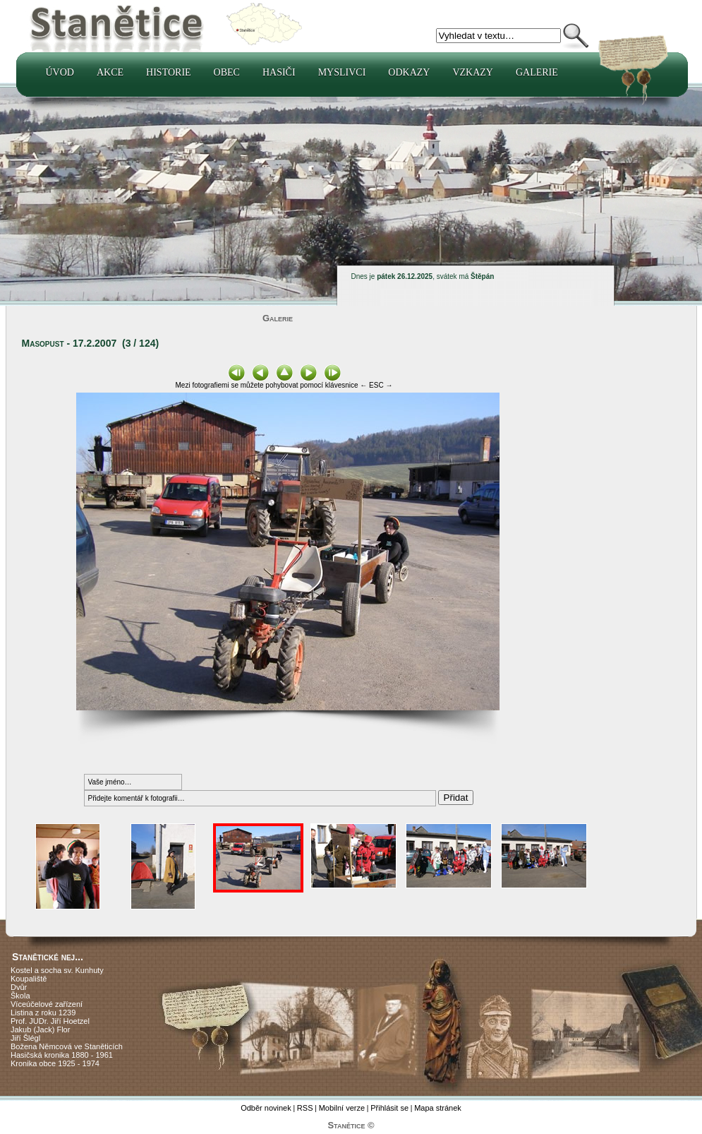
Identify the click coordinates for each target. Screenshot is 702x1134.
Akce (110, 72)
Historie (168, 72)
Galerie (537, 72)
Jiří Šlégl (25, 1038)
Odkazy (409, 72)
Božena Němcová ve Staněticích (67, 1046)
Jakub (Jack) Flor (40, 1029)
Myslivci (342, 72)
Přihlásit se (389, 1108)
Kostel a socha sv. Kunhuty (57, 970)
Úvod (60, 72)
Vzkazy (472, 72)
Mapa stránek (437, 1108)
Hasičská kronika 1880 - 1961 (62, 1055)
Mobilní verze (342, 1108)
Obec (227, 72)
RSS (305, 1108)
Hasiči (279, 72)
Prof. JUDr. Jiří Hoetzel (50, 1021)
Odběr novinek (266, 1108)
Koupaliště (29, 978)
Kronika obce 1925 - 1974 (55, 1063)
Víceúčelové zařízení (47, 1004)
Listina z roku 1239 (43, 1012)
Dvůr (19, 987)
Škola (20, 995)
